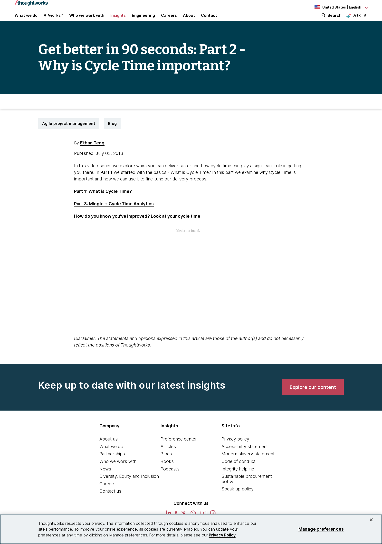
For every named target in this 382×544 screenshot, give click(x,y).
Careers (107, 493)
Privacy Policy (222, 535)
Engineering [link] (143, 20)
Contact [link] (209, 20)
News (105, 478)
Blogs (166, 463)
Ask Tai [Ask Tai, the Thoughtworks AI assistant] (360, 19)
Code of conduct (238, 470)
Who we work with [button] (86, 20)
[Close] (371, 520)
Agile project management (68, 132)
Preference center (179, 448)
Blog (112, 132)
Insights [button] (118, 20)
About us (108, 448)
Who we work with (117, 470)
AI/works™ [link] (53, 20)
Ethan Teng (92, 152)
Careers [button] (169, 20)
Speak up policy (237, 498)
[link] (313, 396)
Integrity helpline (237, 478)
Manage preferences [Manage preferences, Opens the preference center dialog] (321, 529)
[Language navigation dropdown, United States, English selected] (340, 7)
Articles (168, 455)
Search (334, 20)
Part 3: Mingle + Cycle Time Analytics (114, 213)
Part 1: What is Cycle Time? (103, 200)
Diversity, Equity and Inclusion (129, 485)
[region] (191, 529)
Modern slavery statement (248, 463)
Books (167, 470)
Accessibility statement (244, 455)
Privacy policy (235, 448)
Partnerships (112, 463)
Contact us (110, 500)
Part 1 (106, 181)
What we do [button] (26, 20)
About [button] (189, 20)
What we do (111, 455)
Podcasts (170, 478)
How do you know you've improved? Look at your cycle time (137, 225)
